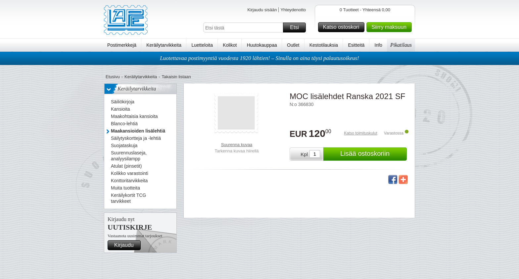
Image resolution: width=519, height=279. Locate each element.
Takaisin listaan (176, 76)
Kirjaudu (126, 245)
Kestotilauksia (323, 45)
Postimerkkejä (121, 45)
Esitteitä (356, 45)
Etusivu (113, 76)
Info (378, 45)
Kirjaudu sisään (262, 9)
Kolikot (230, 45)
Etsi (297, 27)
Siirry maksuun (390, 27)
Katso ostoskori (342, 27)
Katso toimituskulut (360, 133)
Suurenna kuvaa (237, 144)
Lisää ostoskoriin (372, 154)
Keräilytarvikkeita (163, 45)
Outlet (293, 45)
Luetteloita (202, 45)
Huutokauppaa (262, 45)
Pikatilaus (401, 45)
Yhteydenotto (293, 9)
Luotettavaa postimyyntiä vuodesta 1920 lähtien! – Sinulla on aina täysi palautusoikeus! (259, 58)
